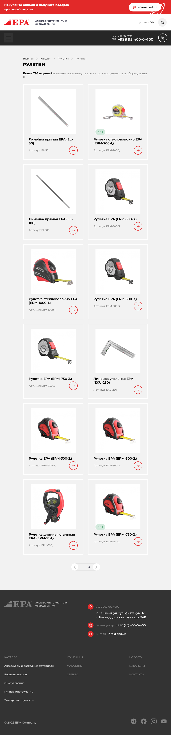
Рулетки (63, 58)
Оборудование (14, 693)
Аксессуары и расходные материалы (29, 676)
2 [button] (89, 570)
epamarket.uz (140, 7)
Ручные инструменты (18, 702)
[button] (74, 570)
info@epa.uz (117, 637)
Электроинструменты (19, 710)
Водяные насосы (15, 685)
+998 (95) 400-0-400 (131, 629)
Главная (28, 58)
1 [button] (81, 570)
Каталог (45, 58)
